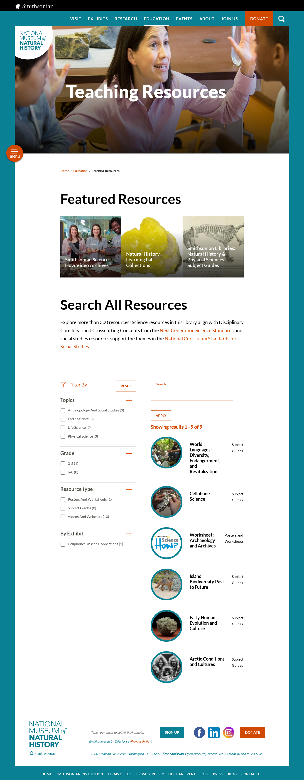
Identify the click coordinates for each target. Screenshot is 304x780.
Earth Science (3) (80, 418)
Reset (126, 386)
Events (184, 18)
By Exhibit (71, 533)
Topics (67, 400)
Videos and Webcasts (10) (88, 516)
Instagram (227, 729)
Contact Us (252, 771)
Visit (75, 18)
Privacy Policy (139, 738)
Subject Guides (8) (81, 508)
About (207, 18)
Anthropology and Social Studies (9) (95, 410)
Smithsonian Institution (79, 771)
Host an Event (182, 771)
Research (126, 18)
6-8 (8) (72, 472)
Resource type (76, 489)
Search (281, 18)
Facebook (197, 729)
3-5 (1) (72, 463)
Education (156, 18)
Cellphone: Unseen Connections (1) (95, 544)
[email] (134, 729)
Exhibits (98, 18)
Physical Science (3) (82, 436)
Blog (232, 771)
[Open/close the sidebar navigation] (14, 153)
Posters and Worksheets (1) (89, 499)
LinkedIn (212, 729)
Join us (229, 18)
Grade (67, 453)
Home (64, 171)
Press (218, 771)
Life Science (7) (79, 427)
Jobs (204, 771)
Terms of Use (120, 771)
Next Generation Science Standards (197, 330)
